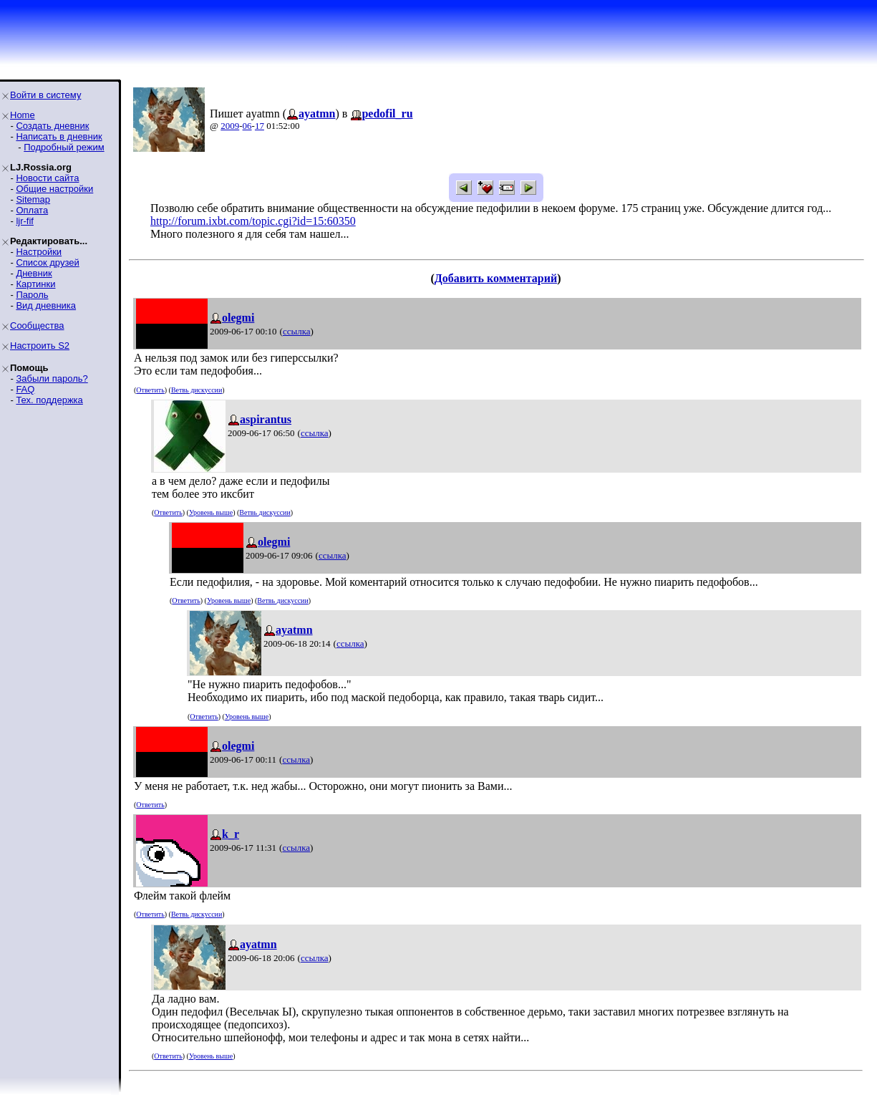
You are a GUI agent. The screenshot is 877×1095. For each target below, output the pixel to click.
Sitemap (33, 199)
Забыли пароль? (51, 378)
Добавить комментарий (496, 278)
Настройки (39, 251)
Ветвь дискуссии (196, 390)
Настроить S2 (39, 345)
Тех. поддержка (49, 400)
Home (22, 115)
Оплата (32, 210)
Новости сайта (47, 178)
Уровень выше (211, 512)
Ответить (150, 390)
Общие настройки (54, 188)
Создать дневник (52, 125)
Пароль (32, 294)
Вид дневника (46, 305)
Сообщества (37, 325)
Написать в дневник (59, 136)
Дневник (34, 273)
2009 (230, 125)
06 (247, 125)
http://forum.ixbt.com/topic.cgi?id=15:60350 (253, 221)
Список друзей (47, 262)
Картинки (35, 284)
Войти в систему (45, 95)
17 (259, 125)
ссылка (297, 331)
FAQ (25, 389)
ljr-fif (25, 221)
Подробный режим (64, 147)
